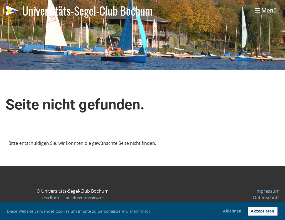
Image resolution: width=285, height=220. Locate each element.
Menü (266, 10)
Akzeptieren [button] (262, 211)
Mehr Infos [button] (140, 211)
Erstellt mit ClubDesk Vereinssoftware (73, 197)
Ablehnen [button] (232, 211)
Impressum (267, 191)
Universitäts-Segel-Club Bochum (87, 10)
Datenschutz (266, 197)
